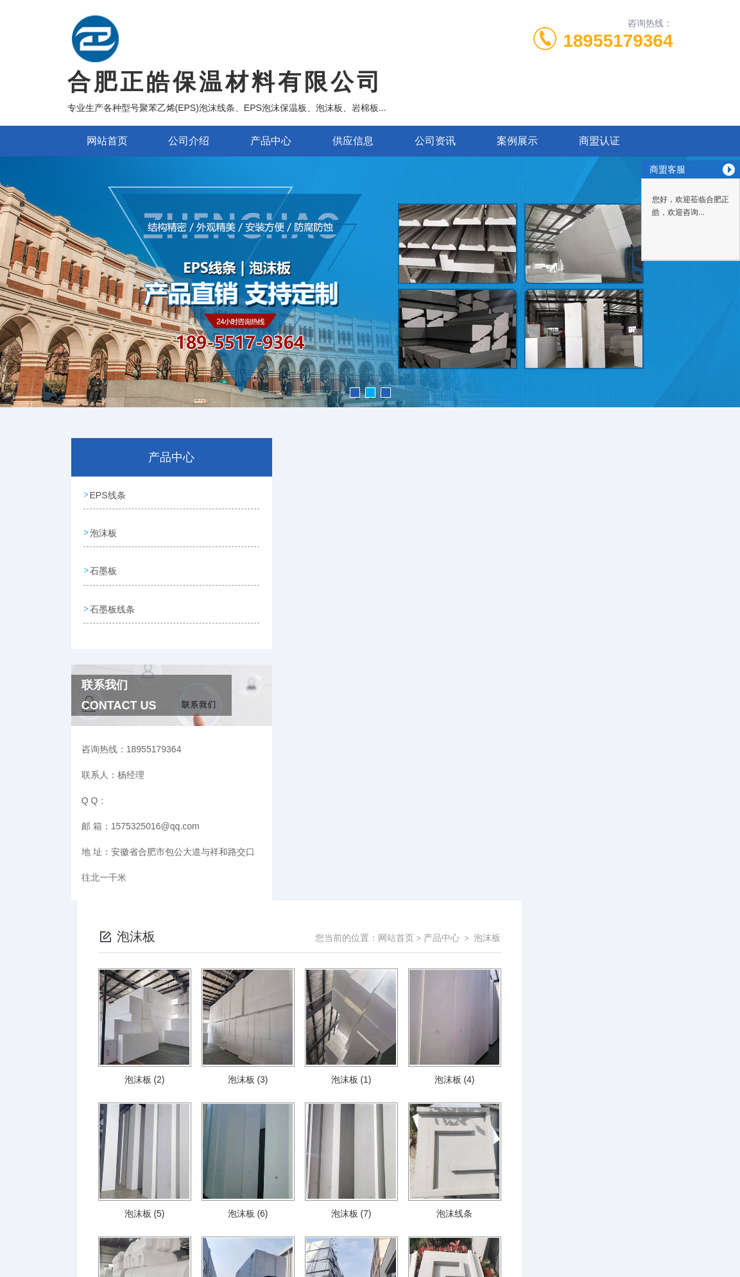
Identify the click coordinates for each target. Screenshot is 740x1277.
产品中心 (270, 140)
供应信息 (353, 140)
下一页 (487, 1064)
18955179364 (618, 41)
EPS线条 (108, 494)
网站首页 (107, 140)
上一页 (413, 1064)
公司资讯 (435, 140)
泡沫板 (103, 531)
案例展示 (517, 140)
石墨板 (103, 567)
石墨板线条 (112, 604)
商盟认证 (599, 140)
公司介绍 (188, 140)
